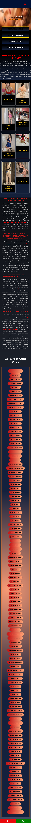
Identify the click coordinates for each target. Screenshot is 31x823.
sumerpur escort (15, 698)
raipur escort (15, 759)
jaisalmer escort (15, 609)
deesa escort (15, 516)
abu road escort (15, 533)
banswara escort (15, 618)
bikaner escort (15, 719)
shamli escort (15, 593)
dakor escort (15, 573)
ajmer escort (15, 375)
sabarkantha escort (15, 407)
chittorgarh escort (15, 715)
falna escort (15, 694)
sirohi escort (15, 500)
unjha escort (15, 771)
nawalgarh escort (15, 638)
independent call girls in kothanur (14, 222)
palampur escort (15, 682)
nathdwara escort (15, 448)
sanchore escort (15, 735)
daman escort (15, 391)
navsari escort (15, 415)
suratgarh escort (15, 731)
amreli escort (15, 496)
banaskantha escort (15, 403)
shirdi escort (15, 703)
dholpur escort (15, 707)
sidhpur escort (15, 775)
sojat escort (15, 755)
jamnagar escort (15, 395)
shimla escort (15, 444)
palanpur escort (15, 565)
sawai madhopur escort (15, 763)
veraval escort (15, 480)
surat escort (15, 508)
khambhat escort (15, 419)
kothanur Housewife (15, 41)
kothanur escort (15, 525)
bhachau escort (15, 456)
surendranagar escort (15, 468)
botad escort (15, 492)
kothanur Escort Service (9, 329)
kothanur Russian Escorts (15, 47)
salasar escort (15, 767)
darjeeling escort (15, 779)
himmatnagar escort (15, 670)
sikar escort (15, 727)
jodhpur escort (15, 537)
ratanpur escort (15, 739)
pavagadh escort (15, 431)
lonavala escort (15, 787)
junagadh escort (15, 464)
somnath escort (15, 476)
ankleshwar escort (15, 650)
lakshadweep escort (15, 800)
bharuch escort (15, 605)
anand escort (15, 642)
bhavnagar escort (15, 472)
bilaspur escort (15, 751)
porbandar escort (15, 557)
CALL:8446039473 (15, 19)
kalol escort (15, 686)
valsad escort (15, 411)
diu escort (15, 504)
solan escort (15, 581)
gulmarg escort (15, 808)
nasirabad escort (15, 796)
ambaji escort (15, 529)
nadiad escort (15, 646)
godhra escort (15, 549)
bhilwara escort (15, 626)
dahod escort (15, 484)
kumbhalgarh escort (15, 711)
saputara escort (15, 452)
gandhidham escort (15, 662)
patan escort (15, 545)
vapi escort (15, 387)
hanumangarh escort (15, 634)
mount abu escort (15, 371)
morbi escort (15, 460)
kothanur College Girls (15, 35)
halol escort (15, 553)
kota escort (15, 541)
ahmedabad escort (15, 383)
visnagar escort (15, 577)
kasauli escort (15, 597)
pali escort (15, 569)
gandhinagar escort (15, 399)
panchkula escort (15, 674)
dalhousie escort (15, 678)
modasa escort (15, 427)
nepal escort (15, 783)
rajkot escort (15, 379)
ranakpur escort (15, 743)
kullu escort (15, 690)
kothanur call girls (22, 318)
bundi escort (15, 630)
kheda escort (15, 488)
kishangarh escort (15, 723)
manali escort (15, 440)
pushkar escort (15, 792)
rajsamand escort (15, 622)
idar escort (15, 804)
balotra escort (15, 614)
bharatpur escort (15, 747)
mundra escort (15, 658)
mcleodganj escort (15, 585)
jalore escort (15, 601)
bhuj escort (15, 520)
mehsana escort (15, 561)
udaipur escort (15, 512)
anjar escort (15, 666)
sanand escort (15, 436)
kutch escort (15, 654)
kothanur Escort (23, 289)
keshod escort (15, 423)
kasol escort (15, 589)
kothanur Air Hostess (15, 29)
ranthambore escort (15, 812)
